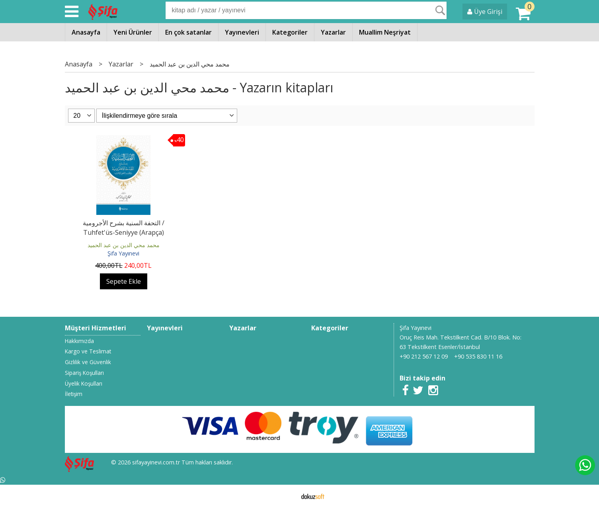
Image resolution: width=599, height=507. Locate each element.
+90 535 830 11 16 (478, 356)
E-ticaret (286, 495)
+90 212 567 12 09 (424, 356)
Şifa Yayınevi (123, 253)
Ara (440, 10)
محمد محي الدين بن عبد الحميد (124, 245)
